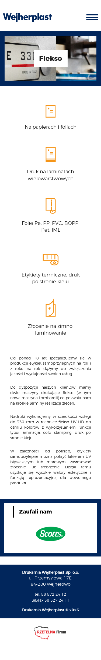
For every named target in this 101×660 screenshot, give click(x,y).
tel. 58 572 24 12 (50, 594)
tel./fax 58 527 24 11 (50, 600)
